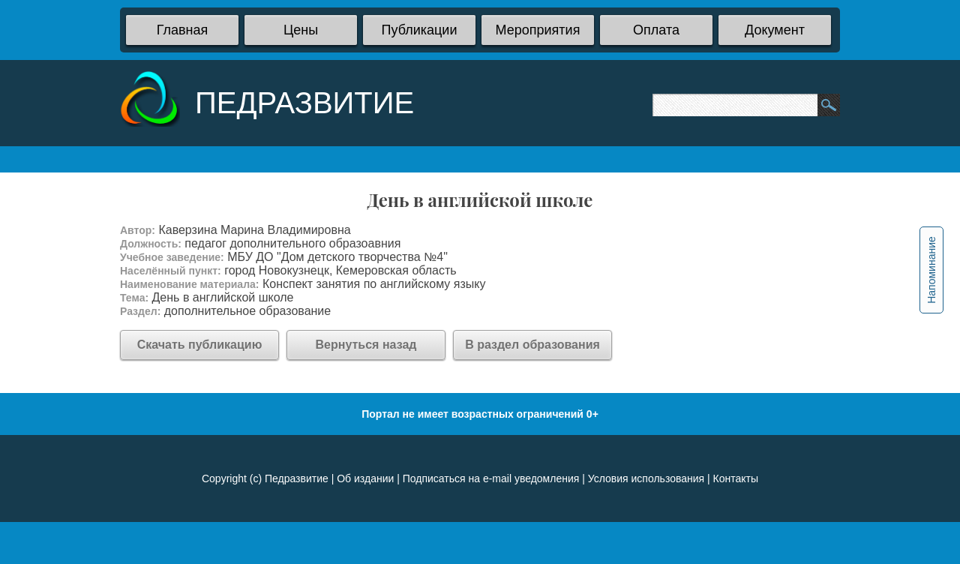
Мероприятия (538, 30)
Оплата (656, 30)
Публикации (420, 30)
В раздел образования (532, 344)
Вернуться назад (366, 344)
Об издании (365, 478)
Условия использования (646, 478)
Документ (775, 30)
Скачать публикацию (199, 344)
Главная (182, 30)
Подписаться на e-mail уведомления (491, 478)
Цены (301, 30)
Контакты (735, 478)
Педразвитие (296, 478)
